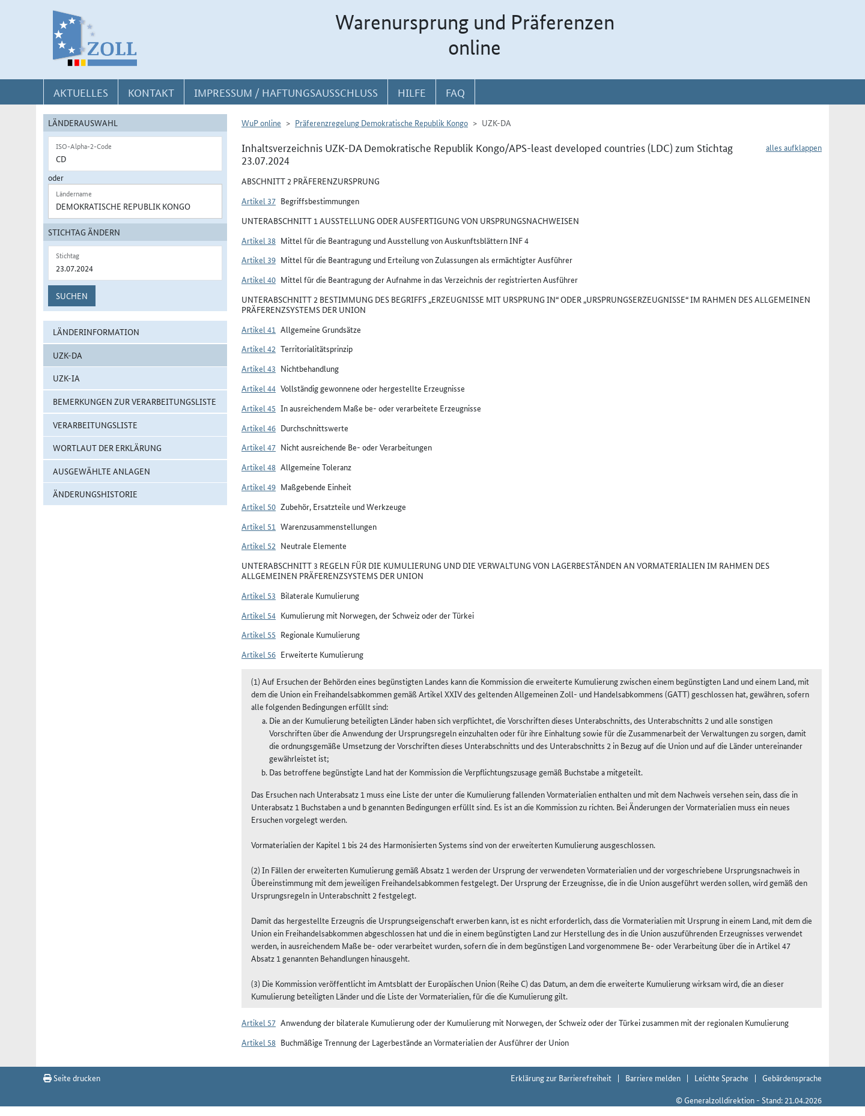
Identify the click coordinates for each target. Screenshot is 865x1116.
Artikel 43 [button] (258, 368)
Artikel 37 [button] (258, 201)
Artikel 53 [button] (258, 595)
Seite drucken (71, 1078)
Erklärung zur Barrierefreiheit (561, 1078)
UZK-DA (67, 355)
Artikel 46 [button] (258, 428)
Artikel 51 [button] (258, 526)
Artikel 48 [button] (258, 467)
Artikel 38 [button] (258, 240)
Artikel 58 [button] (258, 1042)
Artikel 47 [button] (258, 447)
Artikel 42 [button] (258, 348)
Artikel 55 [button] (258, 634)
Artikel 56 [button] (258, 654)
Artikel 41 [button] (258, 329)
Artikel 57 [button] (258, 1022)
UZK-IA (66, 378)
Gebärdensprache (792, 1078)
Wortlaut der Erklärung (107, 447)
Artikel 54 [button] (258, 615)
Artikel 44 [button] (258, 388)
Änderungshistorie (95, 494)
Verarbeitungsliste (95, 425)
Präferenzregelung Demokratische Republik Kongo (381, 123)
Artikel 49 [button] (258, 487)
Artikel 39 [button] (258, 259)
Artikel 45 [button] (258, 408)
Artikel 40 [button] (258, 279)
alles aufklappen (794, 147)
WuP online (261, 123)
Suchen (72, 296)
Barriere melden (653, 1078)
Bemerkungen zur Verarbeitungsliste (134, 401)
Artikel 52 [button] (258, 545)
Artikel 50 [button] (258, 506)
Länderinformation (96, 332)
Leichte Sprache (721, 1078)
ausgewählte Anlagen (101, 471)
